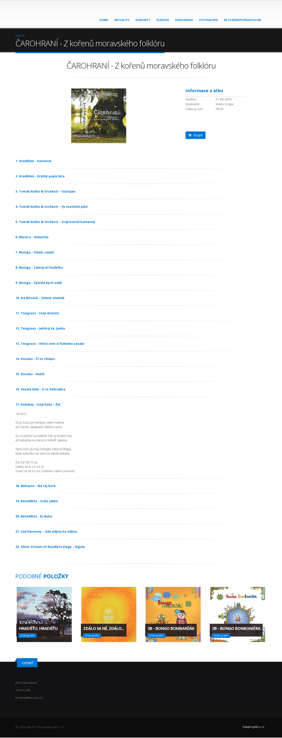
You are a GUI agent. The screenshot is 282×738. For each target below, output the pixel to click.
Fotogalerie (208, 20)
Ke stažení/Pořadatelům (242, 20)
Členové (162, 20)
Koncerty (142, 20)
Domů (104, 20)
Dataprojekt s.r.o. (254, 727)
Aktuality (121, 20)
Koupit (195, 135)
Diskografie (184, 20)
